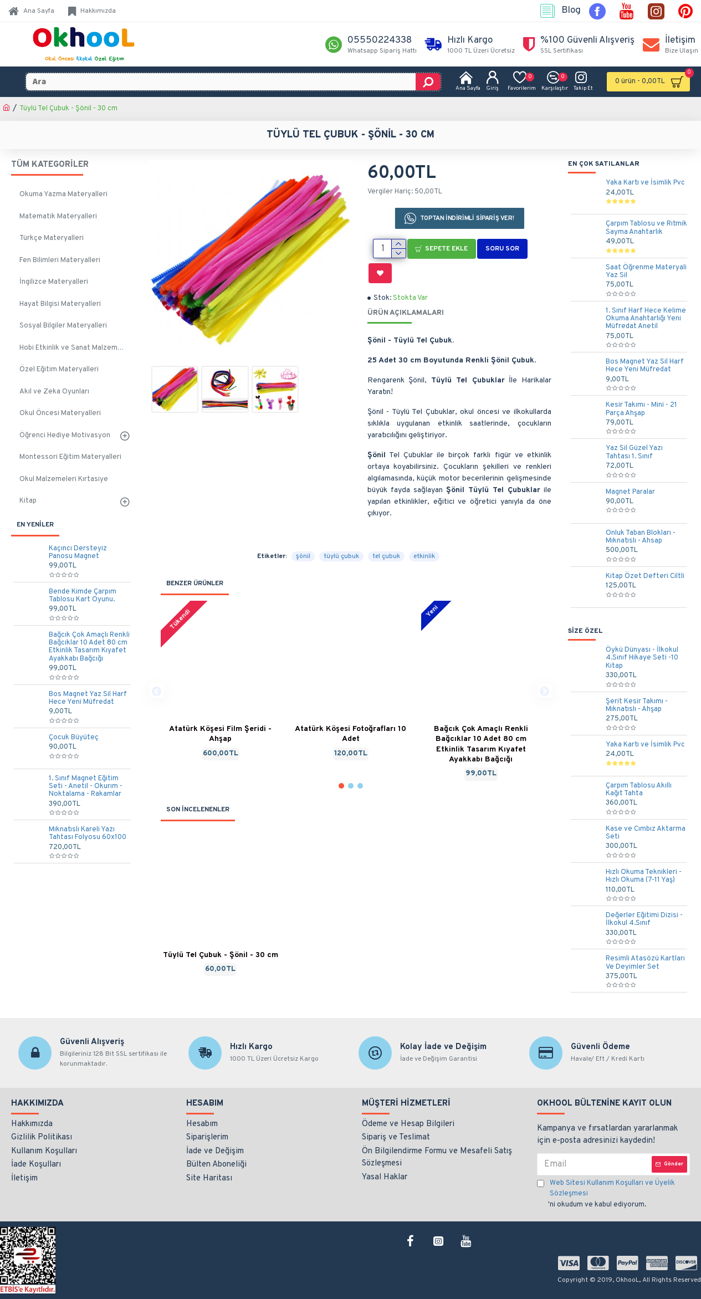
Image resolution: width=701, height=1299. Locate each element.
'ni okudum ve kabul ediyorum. (613, 1193)
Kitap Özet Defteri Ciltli (645, 576)
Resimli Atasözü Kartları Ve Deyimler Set (645, 963)
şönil (303, 519)
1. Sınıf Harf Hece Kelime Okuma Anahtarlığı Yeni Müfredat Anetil (646, 319)
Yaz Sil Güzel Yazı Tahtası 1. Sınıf (634, 452)
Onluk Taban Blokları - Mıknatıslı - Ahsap (641, 537)
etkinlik (424, 519)
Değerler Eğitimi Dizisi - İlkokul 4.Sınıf (644, 920)
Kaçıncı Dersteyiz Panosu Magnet (78, 553)
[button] (156, 653)
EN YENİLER (35, 524)
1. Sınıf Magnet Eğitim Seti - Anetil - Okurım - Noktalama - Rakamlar (85, 787)
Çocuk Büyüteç (74, 737)
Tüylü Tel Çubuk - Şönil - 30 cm (220, 917)
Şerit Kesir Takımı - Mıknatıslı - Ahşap (637, 706)
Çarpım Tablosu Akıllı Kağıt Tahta (639, 790)
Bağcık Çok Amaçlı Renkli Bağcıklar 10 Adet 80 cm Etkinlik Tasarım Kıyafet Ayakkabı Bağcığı (89, 647)
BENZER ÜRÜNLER (194, 546)
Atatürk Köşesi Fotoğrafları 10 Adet (350, 697)
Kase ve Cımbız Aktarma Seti (645, 833)
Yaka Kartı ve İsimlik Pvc (645, 183)
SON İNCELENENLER (197, 772)
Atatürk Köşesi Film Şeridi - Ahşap (220, 697)
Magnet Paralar (630, 492)
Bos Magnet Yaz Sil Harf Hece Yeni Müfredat (88, 699)
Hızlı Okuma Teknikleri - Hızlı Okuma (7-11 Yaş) (644, 876)
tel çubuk (386, 519)
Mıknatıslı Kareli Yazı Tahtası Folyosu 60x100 (87, 834)
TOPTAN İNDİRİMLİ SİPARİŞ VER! (466, 218)
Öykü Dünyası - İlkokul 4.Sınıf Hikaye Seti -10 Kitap (642, 658)
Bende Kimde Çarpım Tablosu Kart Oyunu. (82, 596)
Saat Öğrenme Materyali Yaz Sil (646, 272)
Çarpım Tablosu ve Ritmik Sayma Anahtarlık (646, 228)
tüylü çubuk (341, 519)
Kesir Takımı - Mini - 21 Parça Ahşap (641, 409)
